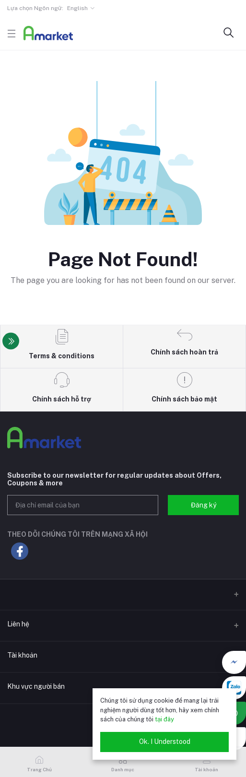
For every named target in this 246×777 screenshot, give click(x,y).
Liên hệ (18, 624)
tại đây (164, 719)
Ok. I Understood (164, 741)
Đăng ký (203, 505)
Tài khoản (22, 655)
